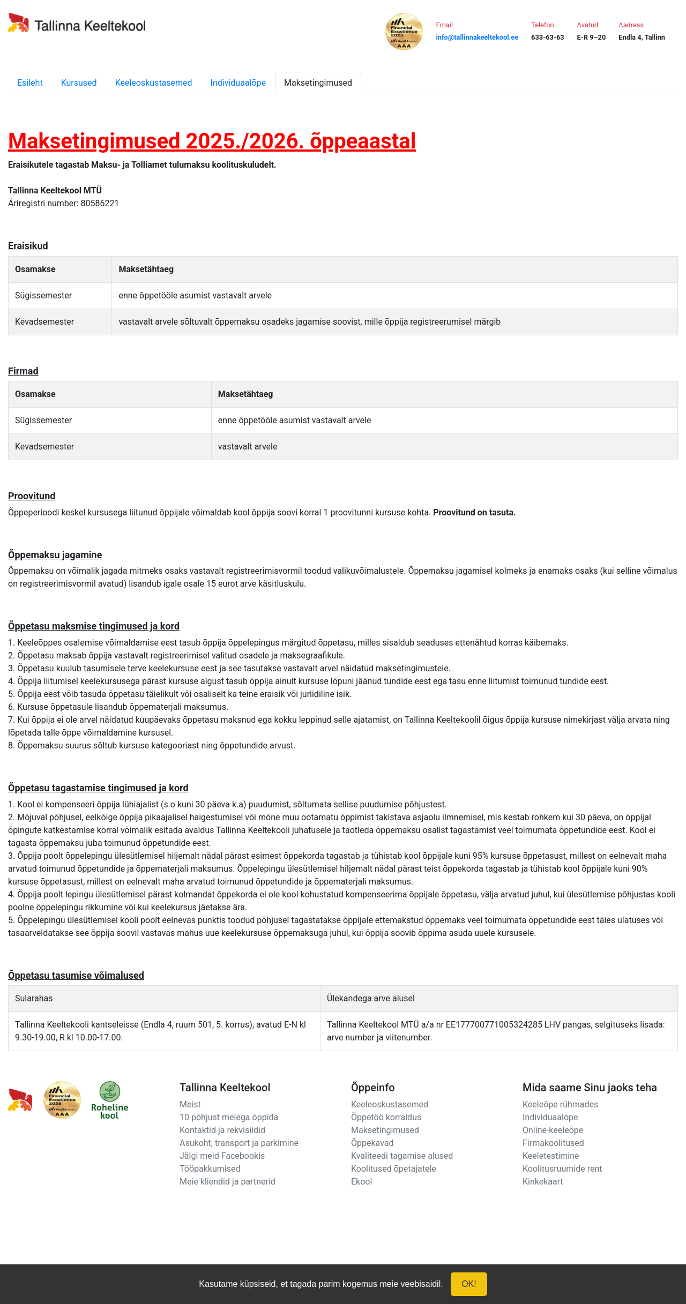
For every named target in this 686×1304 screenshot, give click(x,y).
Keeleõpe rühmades (560, 1104)
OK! (468, 1283)
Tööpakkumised (210, 1169)
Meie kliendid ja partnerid (227, 1181)
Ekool (361, 1181)
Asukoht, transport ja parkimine (239, 1143)
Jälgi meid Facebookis (222, 1156)
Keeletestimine (551, 1156)
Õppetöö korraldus (386, 1117)
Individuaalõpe (238, 83)
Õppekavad (372, 1143)
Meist (190, 1104)
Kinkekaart (543, 1181)
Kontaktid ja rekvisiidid (222, 1130)
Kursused (79, 83)
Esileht (30, 83)
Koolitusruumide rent (562, 1169)
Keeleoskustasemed (153, 83)
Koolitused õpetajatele (393, 1169)
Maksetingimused (318, 83)
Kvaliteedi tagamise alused (402, 1156)
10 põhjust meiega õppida (229, 1117)
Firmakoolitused (553, 1143)
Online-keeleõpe (553, 1130)
